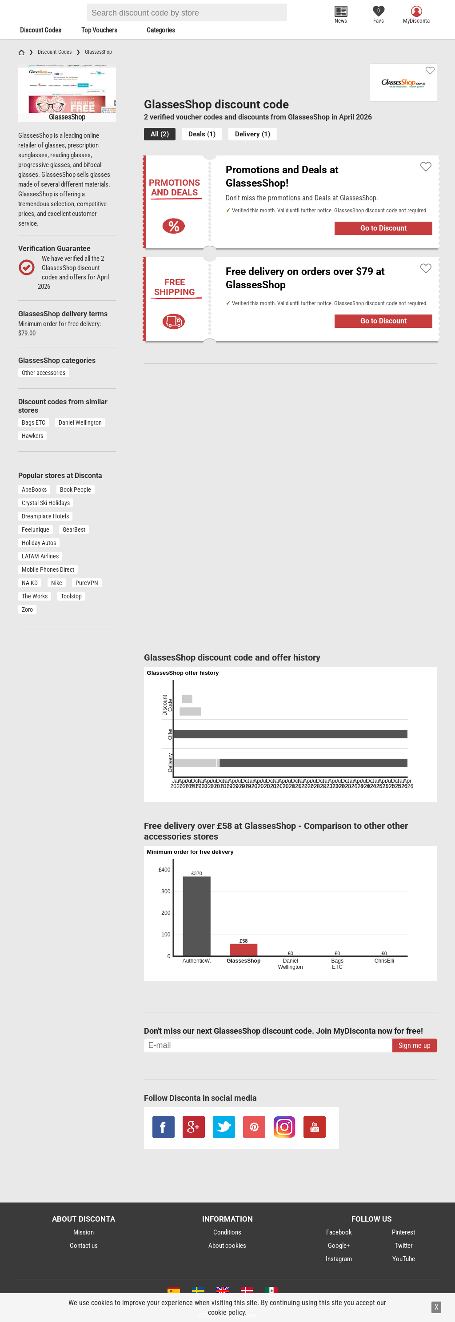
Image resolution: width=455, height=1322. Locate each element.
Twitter (404, 1246)
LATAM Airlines (40, 556)
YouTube (403, 1259)
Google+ (339, 1246)
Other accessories (43, 372)
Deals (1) (202, 134)
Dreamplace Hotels (45, 516)
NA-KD (30, 582)
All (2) (160, 134)
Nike (56, 582)
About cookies (227, 1246)
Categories (161, 30)
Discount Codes (40, 30)
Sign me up (415, 1045)
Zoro (27, 609)
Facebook (339, 1232)
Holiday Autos (39, 542)
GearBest (74, 529)
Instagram (339, 1259)
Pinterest (403, 1232)
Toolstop (71, 596)
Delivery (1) (252, 134)
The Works (35, 596)
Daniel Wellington (80, 422)
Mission (83, 1232)
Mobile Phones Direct (48, 569)
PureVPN (87, 582)
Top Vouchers (99, 30)
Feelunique (35, 529)
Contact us (84, 1246)
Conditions (227, 1232)
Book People (75, 489)
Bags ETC (33, 422)
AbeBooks (34, 489)
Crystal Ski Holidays (46, 502)
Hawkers (32, 435)
